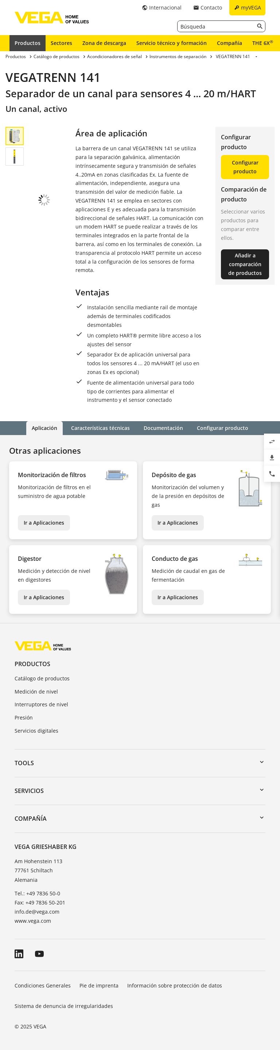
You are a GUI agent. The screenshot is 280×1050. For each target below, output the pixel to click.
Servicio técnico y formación (171, 42)
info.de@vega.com (37, 911)
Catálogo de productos (42, 678)
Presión (24, 717)
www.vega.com (33, 920)
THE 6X (262, 42)
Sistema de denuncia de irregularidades (64, 1005)
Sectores (61, 42)
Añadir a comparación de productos (245, 264)
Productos (27, 42)
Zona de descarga (104, 42)
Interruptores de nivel (41, 704)
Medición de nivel (36, 691)
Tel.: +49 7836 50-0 (37, 893)
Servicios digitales (36, 730)
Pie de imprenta (98, 985)
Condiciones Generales (43, 985)
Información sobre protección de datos (174, 985)
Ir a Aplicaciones (44, 522)
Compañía (229, 42)
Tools (24, 763)
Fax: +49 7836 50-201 (40, 902)
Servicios (29, 791)
